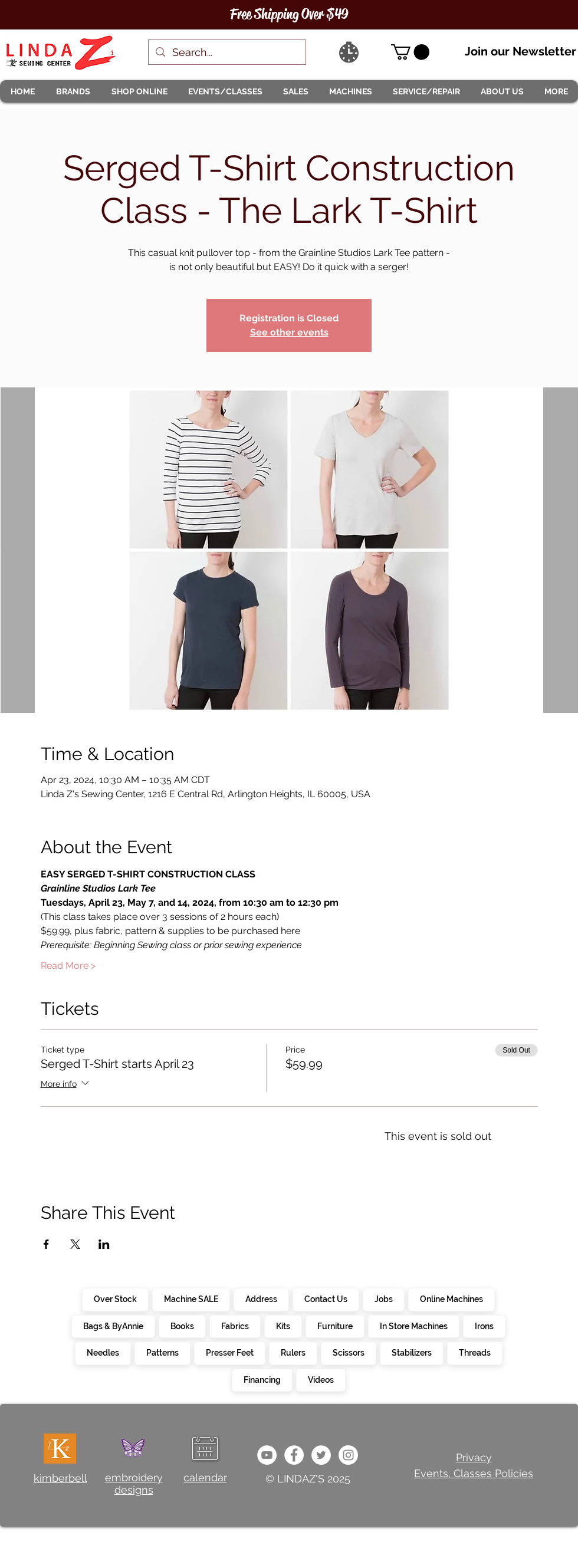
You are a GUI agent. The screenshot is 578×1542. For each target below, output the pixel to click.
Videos (320, 1379)
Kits (282, 1325)
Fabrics (235, 1325)
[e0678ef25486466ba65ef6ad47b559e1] (294, 1455)
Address (261, 1298)
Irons (484, 1325)
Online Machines (451, 1298)
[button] (72, 91)
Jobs (383, 1298)
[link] (410, 52)
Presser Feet (229, 1352)
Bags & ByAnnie (113, 1325)
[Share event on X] (75, 1244)
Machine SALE (190, 1298)
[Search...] (226, 52)
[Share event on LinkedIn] (104, 1244)
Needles (102, 1352)
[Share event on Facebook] (46, 1244)
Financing (262, 1379)
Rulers (293, 1352)
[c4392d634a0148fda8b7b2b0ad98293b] (321, 1455)
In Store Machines (413, 1325)
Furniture (335, 1325)
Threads (474, 1352)
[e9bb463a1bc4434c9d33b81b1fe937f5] (267, 1455)
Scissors (348, 1352)
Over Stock (115, 1298)
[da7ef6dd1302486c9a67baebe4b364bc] (348, 1455)
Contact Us (325, 1298)
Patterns (162, 1352)
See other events (289, 332)
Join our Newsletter (520, 51)
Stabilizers (411, 1352)
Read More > (68, 965)
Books (182, 1325)
